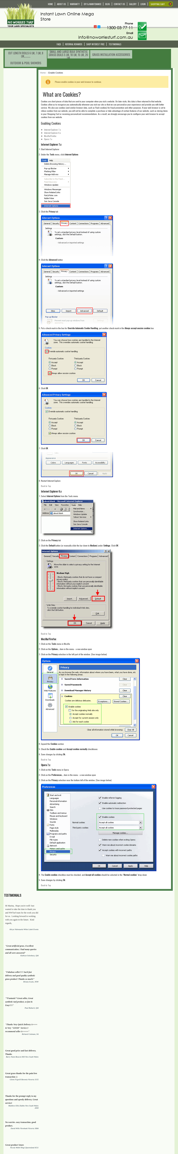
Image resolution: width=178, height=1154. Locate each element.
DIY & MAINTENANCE (92, 4)
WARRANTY (75, 4)
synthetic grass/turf (67, 939)
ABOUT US (61, 4)
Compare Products (102, 1118)
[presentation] (82, 1095)
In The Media (100, 1135)
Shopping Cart (100, 1111)
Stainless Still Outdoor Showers (111, 949)
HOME (50, 4)
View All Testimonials (31, 338)
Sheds (139, 949)
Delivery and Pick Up (61, 1111)
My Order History (102, 1121)
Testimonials (115, 31)
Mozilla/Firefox (60, 115)
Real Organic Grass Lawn (27, 901)
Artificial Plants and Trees (37, 953)
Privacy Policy (58, 1138)
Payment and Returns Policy (65, 1135)
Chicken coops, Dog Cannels (77, 953)
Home (52, 52)
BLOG (107, 4)
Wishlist (97, 1114)
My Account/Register (103, 1108)
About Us (98, 1132)
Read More (11, 1136)
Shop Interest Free (95, 31)
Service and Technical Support (66, 1118)
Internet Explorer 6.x (62, 112)
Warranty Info (58, 1114)
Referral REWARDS (73, 31)
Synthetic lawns (150, 897)
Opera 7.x (58, 118)
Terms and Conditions (62, 1132)
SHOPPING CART (158, 4)
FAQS (59, 31)
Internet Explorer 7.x (62, 109)
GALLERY (133, 4)
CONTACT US (119, 4)
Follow (117, 13)
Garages (151, 949)
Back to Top (55, 465)
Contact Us (57, 1108)
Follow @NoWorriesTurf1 (121, 13)
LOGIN (143, 4)
